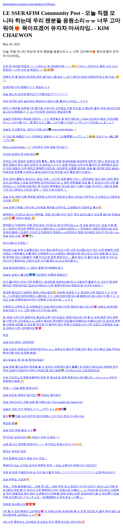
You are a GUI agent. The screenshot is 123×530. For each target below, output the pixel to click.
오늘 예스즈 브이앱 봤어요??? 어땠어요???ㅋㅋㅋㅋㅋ (35, 94)
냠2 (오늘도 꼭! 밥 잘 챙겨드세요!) (23, 359)
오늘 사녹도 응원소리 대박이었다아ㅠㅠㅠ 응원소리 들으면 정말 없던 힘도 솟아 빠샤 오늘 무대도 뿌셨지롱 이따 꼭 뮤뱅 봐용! (61, 351)
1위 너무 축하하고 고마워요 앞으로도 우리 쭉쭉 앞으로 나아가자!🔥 (44, 521)
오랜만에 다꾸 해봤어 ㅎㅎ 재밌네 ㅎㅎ (26, 87)
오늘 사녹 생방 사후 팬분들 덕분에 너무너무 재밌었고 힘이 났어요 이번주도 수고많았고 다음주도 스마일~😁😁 (61, 198)
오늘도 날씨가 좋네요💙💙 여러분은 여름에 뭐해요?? (35, 274)
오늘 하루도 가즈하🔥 (16, 479)
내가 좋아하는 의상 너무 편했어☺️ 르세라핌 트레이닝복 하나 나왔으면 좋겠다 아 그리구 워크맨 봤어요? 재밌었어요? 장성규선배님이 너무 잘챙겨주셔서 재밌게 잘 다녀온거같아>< (60, 283)
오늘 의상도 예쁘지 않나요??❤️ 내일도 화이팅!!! (32, 395)
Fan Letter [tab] (29, 4)
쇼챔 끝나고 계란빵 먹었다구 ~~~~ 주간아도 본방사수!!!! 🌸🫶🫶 (42, 444)
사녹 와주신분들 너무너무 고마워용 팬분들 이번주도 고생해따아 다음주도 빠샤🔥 (52, 207)
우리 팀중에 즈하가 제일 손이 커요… (25, 458)
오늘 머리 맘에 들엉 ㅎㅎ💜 (19, 430)
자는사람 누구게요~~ (15, 242)
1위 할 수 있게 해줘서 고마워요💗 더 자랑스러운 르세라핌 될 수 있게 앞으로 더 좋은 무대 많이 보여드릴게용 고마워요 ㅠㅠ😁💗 (61, 513)
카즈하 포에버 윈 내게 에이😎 (21, 154)
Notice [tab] (51, 4)
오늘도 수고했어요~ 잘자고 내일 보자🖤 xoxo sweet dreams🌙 (39, 129)
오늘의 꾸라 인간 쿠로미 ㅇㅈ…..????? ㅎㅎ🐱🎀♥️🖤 (34, 409)
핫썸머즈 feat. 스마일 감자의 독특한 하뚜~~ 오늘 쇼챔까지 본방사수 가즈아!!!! (50, 465)
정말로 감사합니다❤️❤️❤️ (19, 504)
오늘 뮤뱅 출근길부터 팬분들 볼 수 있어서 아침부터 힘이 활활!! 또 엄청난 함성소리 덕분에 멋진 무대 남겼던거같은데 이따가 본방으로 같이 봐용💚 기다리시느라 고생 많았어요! (60, 368)
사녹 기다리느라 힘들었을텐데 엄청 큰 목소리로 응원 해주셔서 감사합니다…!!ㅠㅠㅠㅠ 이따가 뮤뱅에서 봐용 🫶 (60, 379)
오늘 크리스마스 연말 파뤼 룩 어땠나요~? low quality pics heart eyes (42, 402)
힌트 (5, 335)
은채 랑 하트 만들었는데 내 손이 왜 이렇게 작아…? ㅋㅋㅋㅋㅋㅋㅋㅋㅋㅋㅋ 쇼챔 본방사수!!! (59, 472)
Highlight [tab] (8, 4)
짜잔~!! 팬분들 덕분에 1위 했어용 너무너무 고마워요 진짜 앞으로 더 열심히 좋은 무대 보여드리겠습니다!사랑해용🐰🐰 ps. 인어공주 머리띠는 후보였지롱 (61, 110)
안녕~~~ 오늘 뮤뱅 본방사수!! (20, 388)
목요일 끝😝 (10, 423)
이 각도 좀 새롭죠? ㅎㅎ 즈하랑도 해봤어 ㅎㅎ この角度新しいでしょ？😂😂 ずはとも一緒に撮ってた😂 (60, 138)
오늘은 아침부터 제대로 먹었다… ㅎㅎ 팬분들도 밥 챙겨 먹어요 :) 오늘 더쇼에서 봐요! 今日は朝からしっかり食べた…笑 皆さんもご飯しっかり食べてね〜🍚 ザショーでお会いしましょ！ (60, 120)
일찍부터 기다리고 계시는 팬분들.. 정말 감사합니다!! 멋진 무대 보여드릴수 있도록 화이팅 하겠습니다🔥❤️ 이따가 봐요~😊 (61, 216)
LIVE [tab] (45, 4)
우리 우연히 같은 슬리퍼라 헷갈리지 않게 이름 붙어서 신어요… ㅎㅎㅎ (45, 101)
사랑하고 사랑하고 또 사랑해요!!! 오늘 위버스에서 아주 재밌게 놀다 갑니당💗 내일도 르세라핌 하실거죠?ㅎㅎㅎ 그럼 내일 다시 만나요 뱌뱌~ (60, 308)
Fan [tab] (15, 4)
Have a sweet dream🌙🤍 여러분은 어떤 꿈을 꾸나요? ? (35, 147)
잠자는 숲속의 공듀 (14, 451)
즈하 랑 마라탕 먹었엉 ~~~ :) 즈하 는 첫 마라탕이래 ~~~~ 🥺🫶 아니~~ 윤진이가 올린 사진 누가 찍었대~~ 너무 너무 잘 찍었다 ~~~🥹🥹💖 (60, 68)
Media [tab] (38, 4)
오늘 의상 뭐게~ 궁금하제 (18, 342)
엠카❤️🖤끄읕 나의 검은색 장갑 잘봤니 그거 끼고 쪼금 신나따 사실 (43, 416)
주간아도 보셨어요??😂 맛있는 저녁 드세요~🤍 (31, 437)
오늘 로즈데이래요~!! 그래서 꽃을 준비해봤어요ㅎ (33, 267)
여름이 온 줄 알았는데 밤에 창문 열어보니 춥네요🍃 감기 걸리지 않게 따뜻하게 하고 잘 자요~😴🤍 (61, 78)
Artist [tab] (20, 4)
